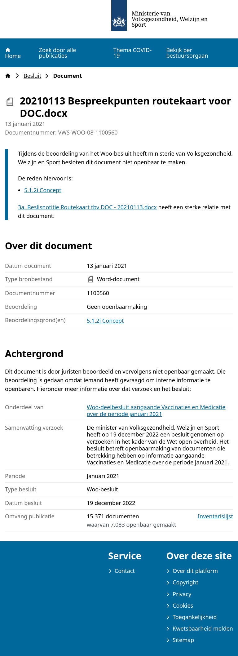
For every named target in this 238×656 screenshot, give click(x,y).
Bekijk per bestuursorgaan (187, 52)
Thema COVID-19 (132, 52)
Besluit (34, 76)
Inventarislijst (215, 516)
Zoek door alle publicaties (57, 52)
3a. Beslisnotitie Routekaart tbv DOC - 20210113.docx (87, 207)
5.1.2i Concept (42, 190)
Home (12, 53)
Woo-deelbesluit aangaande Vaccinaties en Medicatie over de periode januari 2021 (156, 410)
